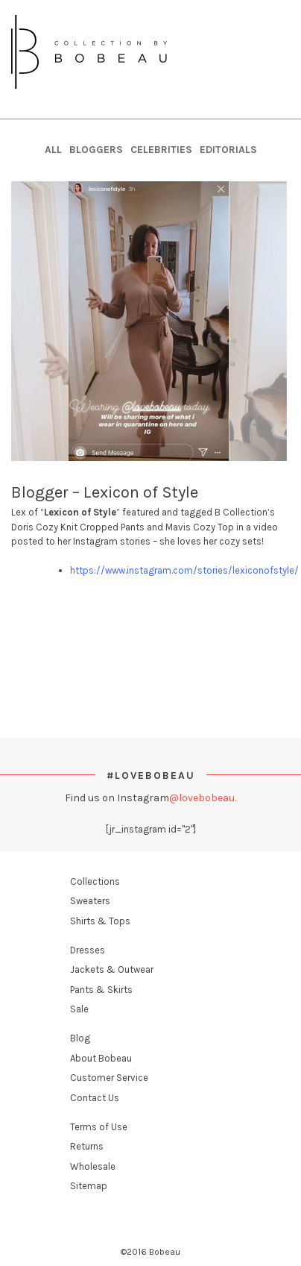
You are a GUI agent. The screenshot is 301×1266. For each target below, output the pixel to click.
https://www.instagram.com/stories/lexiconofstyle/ (184, 570)
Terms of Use (98, 1126)
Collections (95, 881)
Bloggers (96, 149)
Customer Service (109, 1077)
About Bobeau (101, 1058)
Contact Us (94, 1097)
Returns (87, 1146)
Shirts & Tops (100, 921)
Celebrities (161, 149)
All (53, 149)
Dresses (87, 950)
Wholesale (92, 1166)
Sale (79, 1009)
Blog (80, 1038)
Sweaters (90, 900)
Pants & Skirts (101, 989)
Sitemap (88, 1185)
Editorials (228, 149)
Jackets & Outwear (111, 969)
